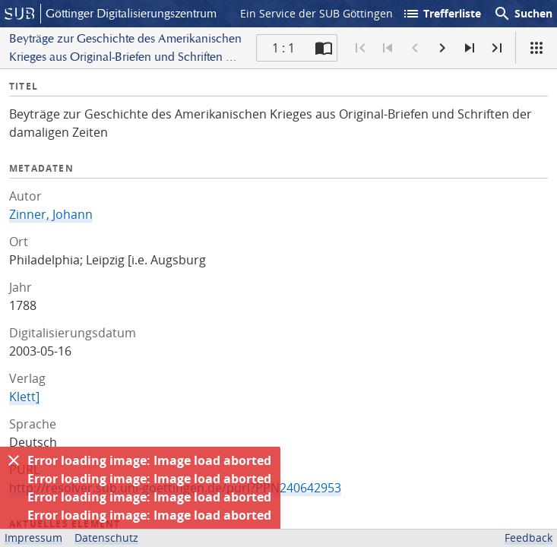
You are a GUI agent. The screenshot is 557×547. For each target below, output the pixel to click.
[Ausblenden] (13, 460)
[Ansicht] (536, 48)
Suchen (522, 14)
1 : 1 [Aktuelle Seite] (283, 48)
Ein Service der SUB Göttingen (316, 13)
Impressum (33, 537)
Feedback (528, 537)
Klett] (24, 396)
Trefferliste (441, 14)
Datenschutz (106, 537)
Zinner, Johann (51, 214)
